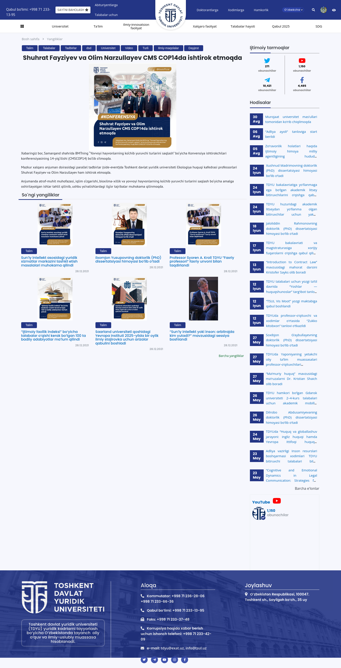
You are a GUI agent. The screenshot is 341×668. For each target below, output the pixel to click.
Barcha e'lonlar (307, 488)
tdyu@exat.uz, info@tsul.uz (183, 648)
